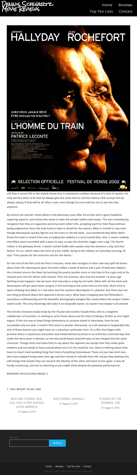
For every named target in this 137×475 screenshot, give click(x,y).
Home (107, 4)
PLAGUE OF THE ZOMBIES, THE (110, 401)
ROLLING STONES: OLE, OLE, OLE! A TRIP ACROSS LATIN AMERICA (27, 403)
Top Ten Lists (101, 11)
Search (13, 437)
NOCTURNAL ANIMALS (68, 399)
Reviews (125, 4)
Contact (126, 11)
